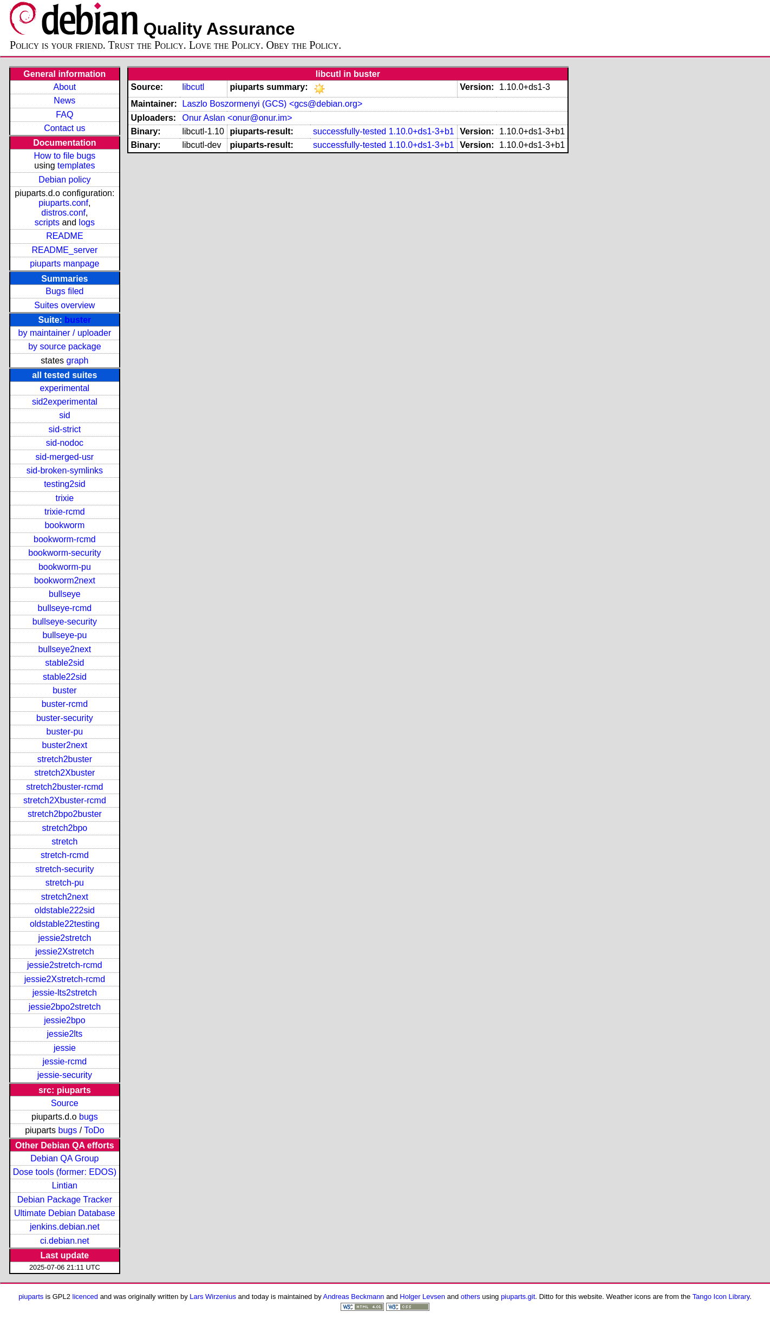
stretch (64, 841)
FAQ (64, 114)
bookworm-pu (64, 566)
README (64, 236)
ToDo (94, 1130)
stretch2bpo (65, 828)
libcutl (193, 87)
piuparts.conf (63, 202)
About (64, 87)
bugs (88, 1116)
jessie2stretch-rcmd (64, 965)
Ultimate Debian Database (64, 1213)
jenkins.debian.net (65, 1226)
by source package (64, 346)
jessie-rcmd (64, 1061)
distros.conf (63, 212)
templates (76, 165)
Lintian (64, 1185)
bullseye (65, 594)
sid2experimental (64, 401)
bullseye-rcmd (65, 608)
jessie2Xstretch (64, 951)
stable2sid (64, 662)
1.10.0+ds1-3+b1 (421, 131)
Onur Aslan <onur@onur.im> (237, 117)
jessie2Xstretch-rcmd (64, 979)
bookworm (64, 525)
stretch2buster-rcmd (64, 786)
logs (87, 222)
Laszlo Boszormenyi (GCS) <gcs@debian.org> (272, 103)
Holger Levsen (422, 1296)
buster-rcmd (65, 704)
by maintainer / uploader (65, 332)
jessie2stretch (64, 938)
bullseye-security (64, 621)
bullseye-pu (64, 635)
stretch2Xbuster (64, 772)
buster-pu (65, 731)
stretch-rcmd (65, 855)
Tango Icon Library (721, 1296)
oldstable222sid (65, 910)
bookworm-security (64, 552)
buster (77, 319)
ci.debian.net (64, 1240)
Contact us (64, 128)
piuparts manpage (64, 263)
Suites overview (64, 305)
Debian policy (64, 179)
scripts (47, 222)
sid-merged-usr (65, 457)
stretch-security (64, 869)
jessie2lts (64, 1033)
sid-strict (65, 429)
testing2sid (65, 484)
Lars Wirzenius (213, 1296)
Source (65, 1103)
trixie (64, 498)
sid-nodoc (64, 442)
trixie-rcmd (64, 511)
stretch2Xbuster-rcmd (64, 800)
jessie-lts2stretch (64, 992)
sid (64, 415)
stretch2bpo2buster (65, 813)
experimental (65, 388)
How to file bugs (64, 155)
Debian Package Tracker (64, 1199)
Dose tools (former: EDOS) (64, 1172)
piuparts (30, 1296)
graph (77, 360)
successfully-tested (349, 131)
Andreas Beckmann (353, 1296)
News (64, 100)
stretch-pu (64, 882)
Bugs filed (64, 291)
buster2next (65, 745)
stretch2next (64, 896)
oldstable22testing (65, 923)
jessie (65, 1047)
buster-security (64, 718)
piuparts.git (518, 1296)
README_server (64, 250)
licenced (86, 1296)
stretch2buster (64, 759)
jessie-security (64, 1075)
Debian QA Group (64, 1158)
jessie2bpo (65, 1020)
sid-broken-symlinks (65, 470)
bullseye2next (64, 649)
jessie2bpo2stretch (65, 1006)
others (470, 1296)
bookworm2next (64, 580)
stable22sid (65, 676)
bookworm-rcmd (65, 539)
